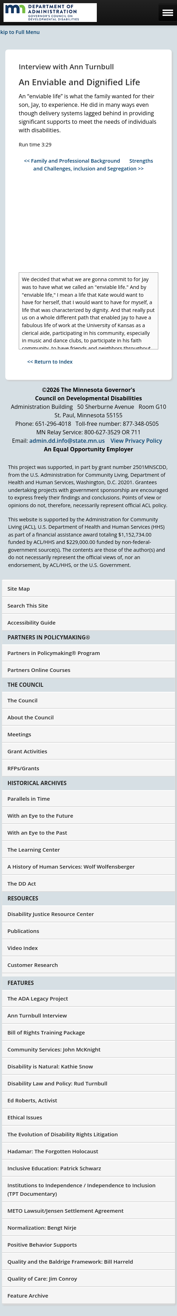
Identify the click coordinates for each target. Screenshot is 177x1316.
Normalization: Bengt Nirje (41, 1227)
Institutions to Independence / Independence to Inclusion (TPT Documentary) (81, 1189)
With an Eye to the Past (37, 832)
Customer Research (32, 964)
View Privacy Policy (136, 441)
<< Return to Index (50, 361)
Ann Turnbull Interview (37, 1015)
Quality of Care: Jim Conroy (42, 1278)
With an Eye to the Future (40, 815)
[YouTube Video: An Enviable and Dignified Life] (88, 222)
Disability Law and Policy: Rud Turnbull (57, 1083)
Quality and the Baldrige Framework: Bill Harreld (70, 1261)
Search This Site (27, 605)
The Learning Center (33, 849)
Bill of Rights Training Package (46, 1032)
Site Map (18, 588)
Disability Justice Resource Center (50, 913)
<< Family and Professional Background (72, 160)
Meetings (19, 734)
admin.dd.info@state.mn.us (67, 441)
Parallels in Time (28, 798)
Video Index (22, 947)
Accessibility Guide (31, 622)
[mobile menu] (168, 12)
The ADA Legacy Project (37, 998)
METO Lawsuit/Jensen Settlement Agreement (65, 1210)
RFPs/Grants (23, 768)
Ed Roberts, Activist (32, 1100)
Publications (23, 930)
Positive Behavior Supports (42, 1244)
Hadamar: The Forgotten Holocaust (52, 1151)
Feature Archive (27, 1295)
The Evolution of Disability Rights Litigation (62, 1134)
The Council (22, 700)
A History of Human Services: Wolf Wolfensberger (71, 866)
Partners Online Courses (38, 669)
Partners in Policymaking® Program (53, 652)
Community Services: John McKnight (54, 1049)
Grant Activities (27, 751)
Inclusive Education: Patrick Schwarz (54, 1168)
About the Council (30, 717)
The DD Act (21, 883)
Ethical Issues (24, 1117)
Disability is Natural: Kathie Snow (50, 1066)
